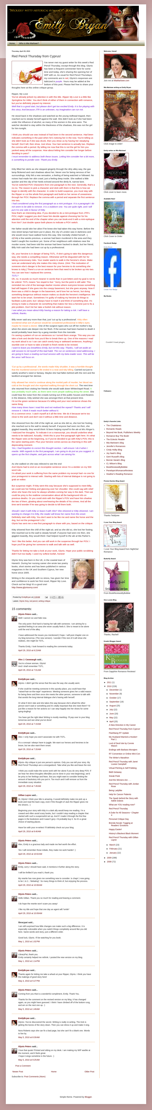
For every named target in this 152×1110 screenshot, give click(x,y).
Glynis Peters (25, 614)
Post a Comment (23, 1066)
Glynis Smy (23, 601)
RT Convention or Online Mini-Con (124, 754)
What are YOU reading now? (122, 804)
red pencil (34, 601)
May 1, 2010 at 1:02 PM (29, 941)
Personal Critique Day (119, 819)
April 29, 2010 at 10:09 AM (30, 913)
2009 (109, 858)
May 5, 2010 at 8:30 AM (29, 1037)
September (114, 702)
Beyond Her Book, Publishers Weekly (123, 432)
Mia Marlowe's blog (115, 443)
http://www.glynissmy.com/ (25, 587)
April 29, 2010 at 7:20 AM (29, 749)
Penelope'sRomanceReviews (119, 470)
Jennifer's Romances (115, 446)
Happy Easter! (115, 829)
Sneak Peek (114, 776)
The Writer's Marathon (119, 758)
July (111, 709)
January (113, 853)
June (111, 713)
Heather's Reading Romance (119, 474)
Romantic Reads (114, 429)
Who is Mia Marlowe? (29, 43)
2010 (109, 686)
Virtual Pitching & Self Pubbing (123, 768)
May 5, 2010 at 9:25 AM (29, 1060)
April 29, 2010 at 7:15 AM (29, 724)
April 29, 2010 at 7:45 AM (29, 786)
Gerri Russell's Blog (115, 457)
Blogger (88, 1097)
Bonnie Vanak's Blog (115, 460)
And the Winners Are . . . (120, 780)
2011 (109, 682)
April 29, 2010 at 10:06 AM (30, 885)
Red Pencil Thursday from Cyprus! (124, 729)
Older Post (89, 1071)
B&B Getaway (115, 772)
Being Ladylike (115, 790)
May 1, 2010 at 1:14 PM (29, 961)
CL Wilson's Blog (114, 463)
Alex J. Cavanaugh (27, 659)
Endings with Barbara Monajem (123, 750)
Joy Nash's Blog (113, 453)
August (112, 705)
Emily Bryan (108, 247)
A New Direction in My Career (122, 725)
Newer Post (17, 1071)
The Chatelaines (113, 425)
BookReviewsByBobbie (117, 467)
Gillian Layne (24, 795)
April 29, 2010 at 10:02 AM (30, 854)
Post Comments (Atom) (34, 1076)
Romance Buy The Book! (117, 436)
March (112, 845)
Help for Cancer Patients (120, 794)
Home (12, 43)
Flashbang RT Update (119, 733)
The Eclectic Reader (115, 439)
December (114, 690)
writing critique (44, 601)
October (113, 698)
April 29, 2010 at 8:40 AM (29, 831)
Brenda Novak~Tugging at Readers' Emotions (121, 824)
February (113, 849)
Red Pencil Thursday (118, 808)
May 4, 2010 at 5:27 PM (29, 981)
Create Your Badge (110, 289)
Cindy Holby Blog (114, 450)
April (111, 721)
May (111, 717)
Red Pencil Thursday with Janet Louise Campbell (123, 762)
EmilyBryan (24, 679)
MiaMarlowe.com (121, 80)
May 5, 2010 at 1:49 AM (29, 1009)
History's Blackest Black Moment (124, 833)
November (114, 694)
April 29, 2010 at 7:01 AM (29, 670)
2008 (109, 861)
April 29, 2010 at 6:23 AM (29, 650)
